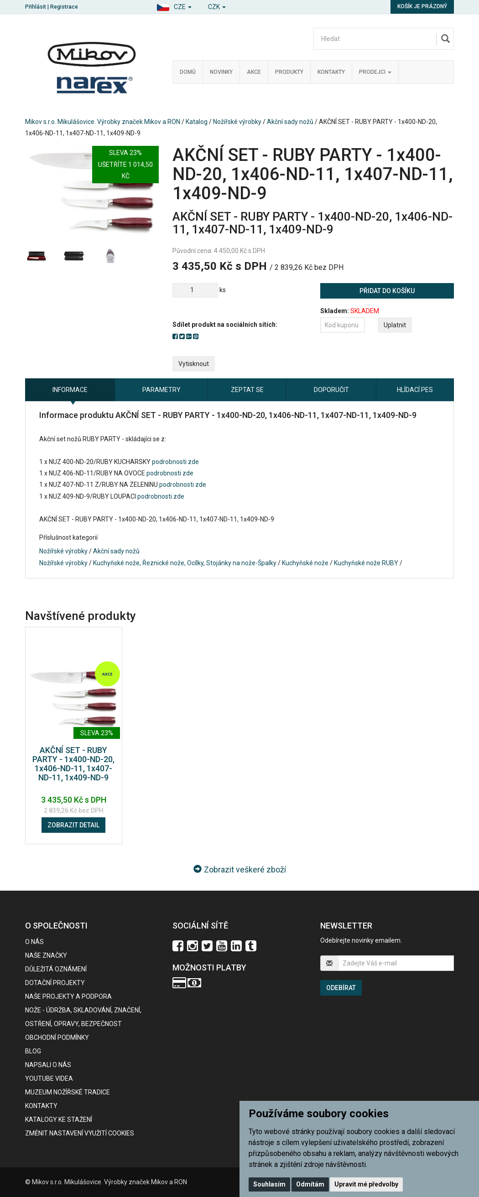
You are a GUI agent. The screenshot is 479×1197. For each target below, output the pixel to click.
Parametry (161, 389)
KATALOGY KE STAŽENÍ (58, 1119)
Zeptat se (247, 389)
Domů (188, 72)
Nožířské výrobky (237, 121)
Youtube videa (49, 1078)
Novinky (221, 72)
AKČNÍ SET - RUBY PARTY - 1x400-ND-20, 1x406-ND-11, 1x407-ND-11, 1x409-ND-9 (73, 763)
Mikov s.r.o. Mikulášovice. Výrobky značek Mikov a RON (102, 121)
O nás (34, 941)
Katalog (197, 121)
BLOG (33, 1051)
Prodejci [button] (375, 72)
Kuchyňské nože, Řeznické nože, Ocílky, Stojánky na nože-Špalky (184, 563)
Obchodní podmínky (57, 1037)
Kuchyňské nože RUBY (366, 563)
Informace (70, 389)
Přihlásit (35, 7)
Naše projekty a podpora (68, 996)
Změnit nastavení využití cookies (79, 1133)
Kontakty (331, 72)
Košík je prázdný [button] (422, 6)
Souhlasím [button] (269, 1184)
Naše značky (46, 955)
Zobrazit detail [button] (73, 825)
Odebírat (341, 987)
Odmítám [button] (310, 1184)
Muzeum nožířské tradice (67, 1092)
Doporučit (331, 389)
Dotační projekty (55, 982)
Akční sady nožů (290, 121)
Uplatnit (395, 325)
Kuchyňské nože (305, 563)
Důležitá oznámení (56, 969)
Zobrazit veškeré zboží (239, 869)
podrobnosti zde (175, 461)
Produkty (289, 72)
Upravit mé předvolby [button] (366, 1184)
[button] (174, 5)
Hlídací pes (415, 389)
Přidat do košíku (387, 290)
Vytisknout (193, 363)
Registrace (64, 7)
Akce (254, 72)
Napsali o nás (48, 1064)
